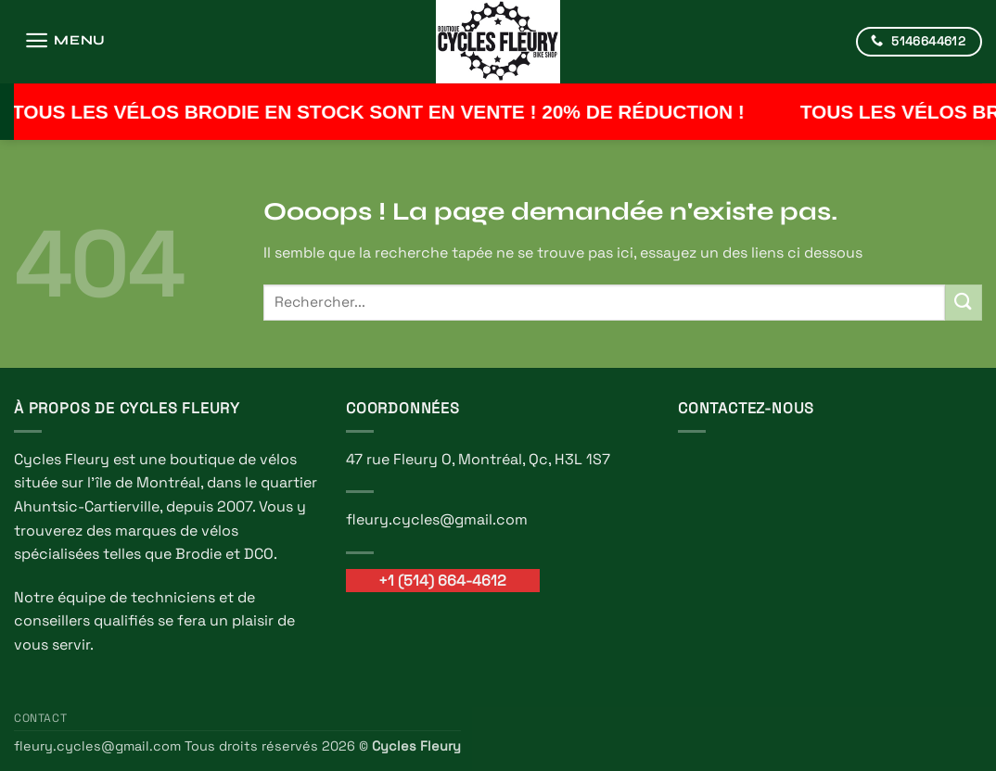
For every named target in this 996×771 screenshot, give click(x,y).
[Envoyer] (963, 302)
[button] (65, 40)
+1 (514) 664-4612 (442, 580)
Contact (40, 718)
